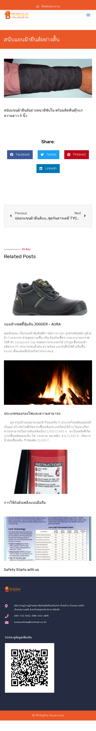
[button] (88, 15)
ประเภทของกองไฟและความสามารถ (32, 413)
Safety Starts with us (21, 569)
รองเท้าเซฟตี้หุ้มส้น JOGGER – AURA (32, 324)
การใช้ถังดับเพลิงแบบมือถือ (25, 502)
